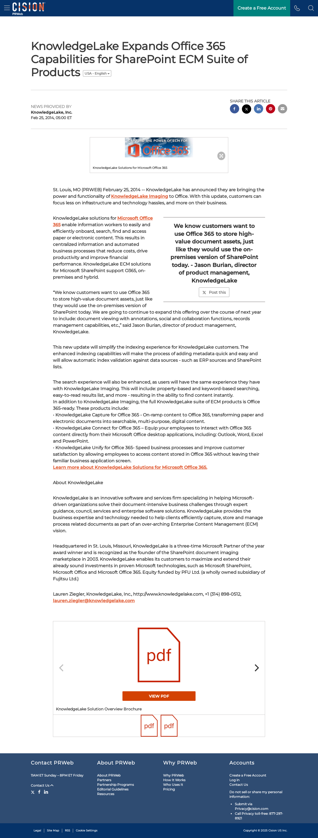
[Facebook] (39, 792)
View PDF (159, 696)
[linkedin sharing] (258, 109)
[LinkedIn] (46, 792)
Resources (105, 794)
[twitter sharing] (246, 109)
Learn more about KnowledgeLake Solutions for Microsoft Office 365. (130, 467)
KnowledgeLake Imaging (139, 196)
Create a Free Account (247, 775)
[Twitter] (33, 792)
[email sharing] (282, 109)
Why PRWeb (173, 775)
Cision (272, 830)
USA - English (97, 73)
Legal (37, 830)
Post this (214, 292)
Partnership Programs (115, 785)
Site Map (53, 830)
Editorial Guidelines (112, 789)
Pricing (169, 789)
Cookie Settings (86, 830)
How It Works (174, 780)
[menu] (7, 8)
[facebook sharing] (234, 109)
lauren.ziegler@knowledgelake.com (94, 600)
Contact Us (42, 785)
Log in (234, 780)
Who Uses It (173, 785)
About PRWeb (109, 775)
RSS (67, 830)
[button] (311, 8)
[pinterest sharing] (270, 109)
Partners (104, 780)
